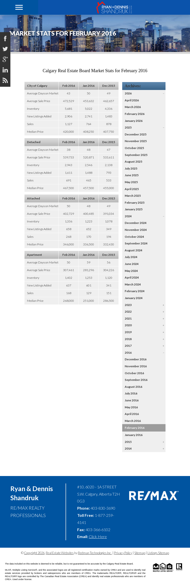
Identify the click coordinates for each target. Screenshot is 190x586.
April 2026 (132, 100)
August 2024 (133, 250)
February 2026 (134, 114)
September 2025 (136, 155)
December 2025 (135, 134)
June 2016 (132, 400)
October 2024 (134, 237)
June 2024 (132, 264)
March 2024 (133, 284)
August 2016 (133, 387)
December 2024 (135, 223)
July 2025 (131, 168)
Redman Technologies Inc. (95, 553)
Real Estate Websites (60, 553)
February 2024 (134, 291)
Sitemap (139, 553)
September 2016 (136, 380)
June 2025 (132, 175)
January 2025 (133, 209)
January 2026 (133, 121)
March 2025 (133, 195)
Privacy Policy (123, 553)
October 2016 (134, 373)
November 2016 (136, 366)
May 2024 (131, 271)
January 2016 (133, 435)
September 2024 (136, 243)
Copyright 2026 (34, 553)
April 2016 (132, 414)
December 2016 (135, 359)
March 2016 (133, 421)
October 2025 (134, 148)
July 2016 (131, 393)
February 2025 (134, 202)
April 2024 (132, 277)
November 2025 (136, 141)
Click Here (98, 536)
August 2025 (133, 161)
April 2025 (132, 189)
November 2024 (136, 230)
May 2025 (131, 182)
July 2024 (131, 257)
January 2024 (133, 298)
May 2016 (131, 407)
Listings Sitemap (158, 553)
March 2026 (133, 107)
